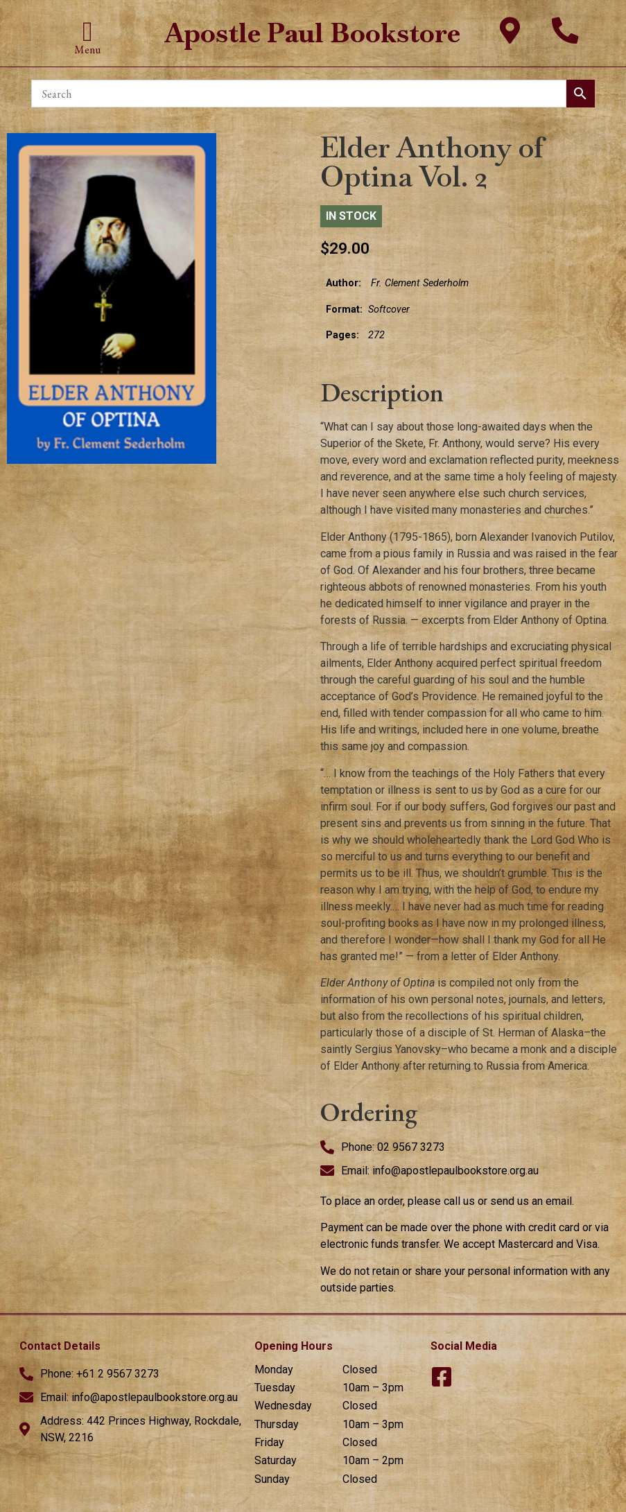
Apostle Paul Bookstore (312, 33)
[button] (88, 32)
